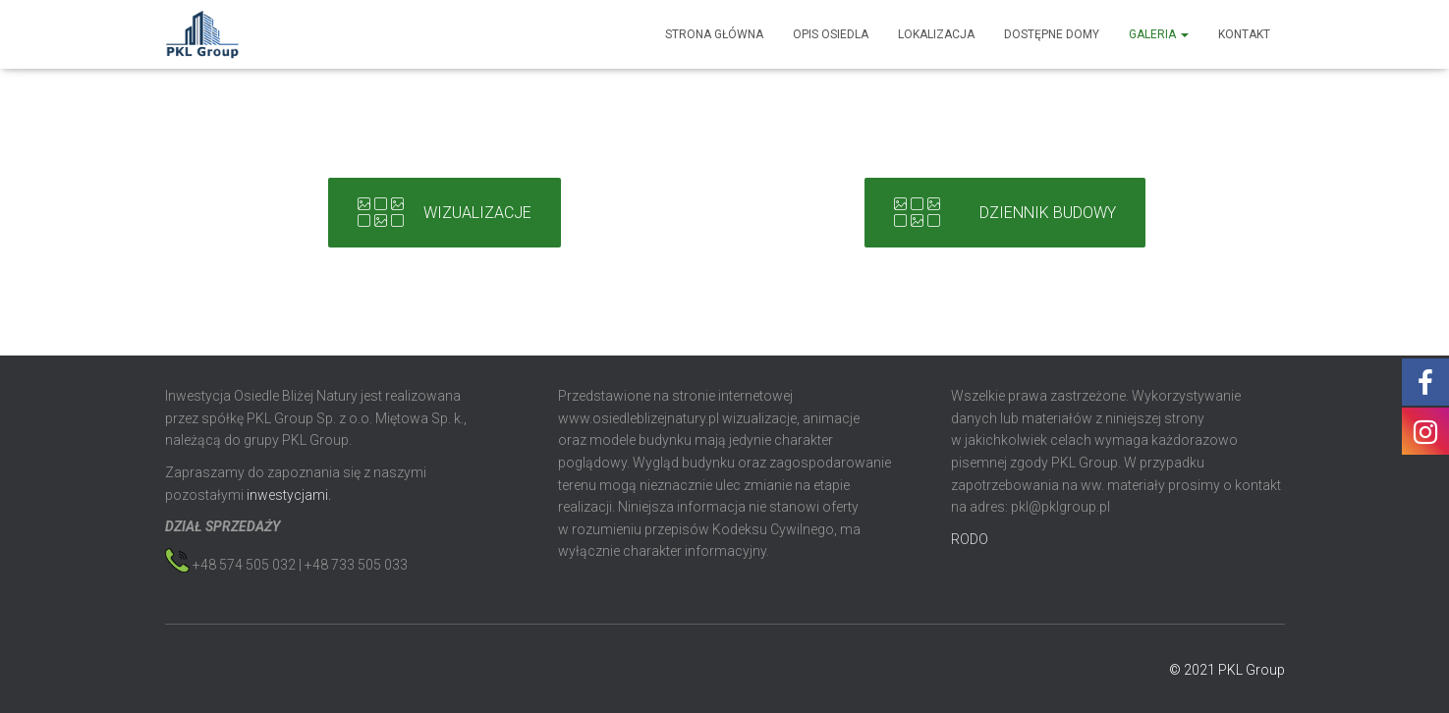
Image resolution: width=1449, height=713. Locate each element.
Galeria (1159, 34)
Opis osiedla (830, 34)
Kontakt (1244, 34)
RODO (969, 539)
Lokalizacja (936, 34)
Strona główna (714, 34)
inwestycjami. (289, 495)
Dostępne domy (1051, 34)
